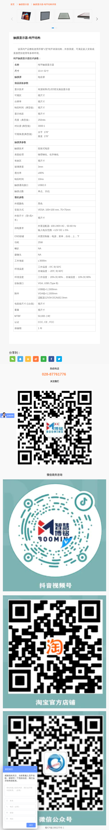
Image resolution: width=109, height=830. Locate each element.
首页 (12, 4)
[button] (97, 19)
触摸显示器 (24, 4)
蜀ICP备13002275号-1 (54, 827)
